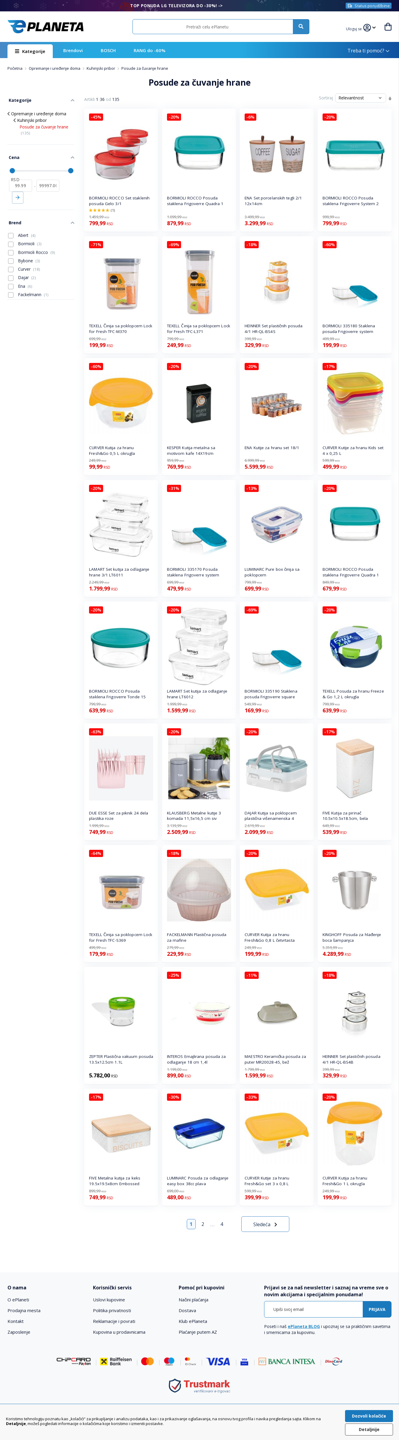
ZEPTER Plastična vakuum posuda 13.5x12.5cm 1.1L (121, 1059)
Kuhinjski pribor (101, 68)
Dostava (187, 1310)
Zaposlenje (18, 1332)
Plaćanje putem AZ (198, 1332)
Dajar (22, 272)
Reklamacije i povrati (114, 1321)
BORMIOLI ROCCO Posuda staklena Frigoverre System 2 (351, 200)
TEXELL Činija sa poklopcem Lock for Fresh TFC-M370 (120, 328)
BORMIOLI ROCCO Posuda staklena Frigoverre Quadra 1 (195, 200)
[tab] (46, 1287)
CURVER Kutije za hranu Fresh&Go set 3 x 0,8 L (267, 1180)
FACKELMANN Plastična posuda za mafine (197, 937)
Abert (22, 230)
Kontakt (15, 1321)
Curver (24, 264)
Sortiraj (326, 98)
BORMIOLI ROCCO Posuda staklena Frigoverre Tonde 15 (117, 693)
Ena (20, 281)
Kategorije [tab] (18, 99)
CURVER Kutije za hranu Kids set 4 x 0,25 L (353, 450)
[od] (20, 182)
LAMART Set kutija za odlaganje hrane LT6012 (197, 693)
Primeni (17, 194)
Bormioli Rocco (31, 247)
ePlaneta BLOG (304, 1326)
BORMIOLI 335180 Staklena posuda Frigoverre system (349, 328)
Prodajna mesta (23, 1310)
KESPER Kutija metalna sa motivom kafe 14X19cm (191, 450)
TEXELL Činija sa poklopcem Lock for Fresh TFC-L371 (198, 328)
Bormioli (25, 239)
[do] (47, 182)
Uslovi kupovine (109, 1300)
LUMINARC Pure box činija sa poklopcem (272, 572)
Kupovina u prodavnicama (119, 1332)
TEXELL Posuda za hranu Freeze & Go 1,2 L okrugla (353, 693)
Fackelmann (28, 289)
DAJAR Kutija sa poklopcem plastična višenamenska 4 (271, 815)
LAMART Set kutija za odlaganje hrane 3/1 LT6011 (119, 572)
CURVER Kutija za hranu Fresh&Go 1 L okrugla (345, 1180)
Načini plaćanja (193, 1300)
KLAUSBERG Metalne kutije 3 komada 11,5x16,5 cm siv (194, 815)
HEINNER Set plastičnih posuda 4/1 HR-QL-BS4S (273, 328)
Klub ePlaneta (193, 1321)
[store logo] (45, 26)
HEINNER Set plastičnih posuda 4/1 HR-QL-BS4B (351, 1059)
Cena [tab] (12, 155)
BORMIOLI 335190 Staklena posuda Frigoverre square (271, 693)
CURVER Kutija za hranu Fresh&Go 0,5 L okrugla (112, 450)
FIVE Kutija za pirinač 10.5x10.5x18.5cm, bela (345, 815)
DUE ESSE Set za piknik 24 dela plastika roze (118, 815)
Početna (15, 68)
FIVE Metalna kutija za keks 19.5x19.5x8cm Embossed (114, 1180)
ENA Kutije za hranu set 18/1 (272, 447)
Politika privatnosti (112, 1310)
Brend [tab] (13, 218)
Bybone (24, 255)
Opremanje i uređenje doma (55, 68)
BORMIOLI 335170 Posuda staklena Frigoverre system (193, 572)
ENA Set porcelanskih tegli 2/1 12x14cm (273, 200)
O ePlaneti (18, 1300)
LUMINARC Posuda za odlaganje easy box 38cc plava (198, 1180)
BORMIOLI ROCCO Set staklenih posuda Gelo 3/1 (119, 200)
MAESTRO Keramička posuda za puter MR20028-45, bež (275, 1059)
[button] (354, 28)
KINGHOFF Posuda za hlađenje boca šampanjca (352, 937)
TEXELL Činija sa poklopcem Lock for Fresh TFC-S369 (120, 937)
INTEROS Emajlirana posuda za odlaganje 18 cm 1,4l (196, 1059)
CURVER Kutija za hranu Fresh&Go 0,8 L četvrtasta (270, 937)
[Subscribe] (377, 1309)
